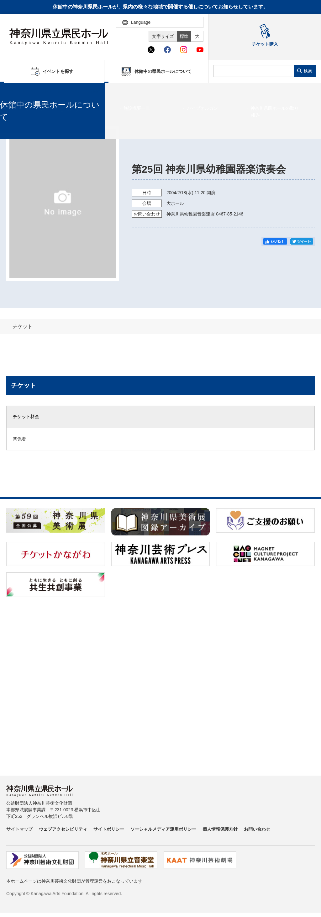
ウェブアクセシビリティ (63, 829)
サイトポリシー (108, 829)
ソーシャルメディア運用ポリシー (163, 829)
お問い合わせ (257, 829)
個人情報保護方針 (220, 829)
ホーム (15, 91)
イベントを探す (39, 91)
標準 (184, 36)
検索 (308, 70)
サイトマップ (19, 829)
